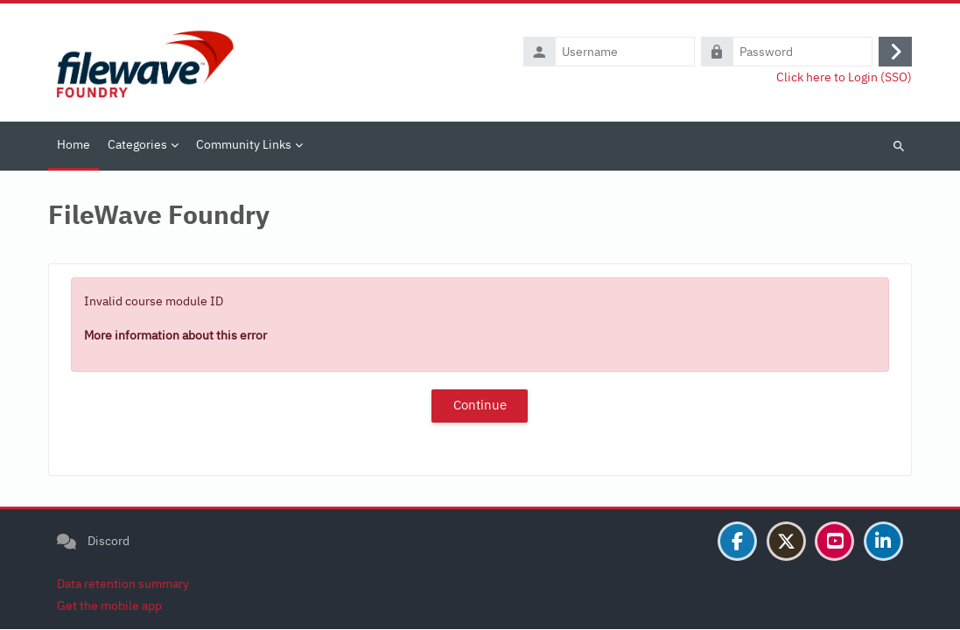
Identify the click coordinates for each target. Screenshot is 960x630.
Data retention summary (123, 584)
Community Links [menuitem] (243, 144)
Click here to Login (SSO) (844, 77)
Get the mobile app (109, 606)
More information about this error (175, 335)
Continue (480, 404)
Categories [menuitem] (137, 144)
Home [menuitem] (73, 144)
